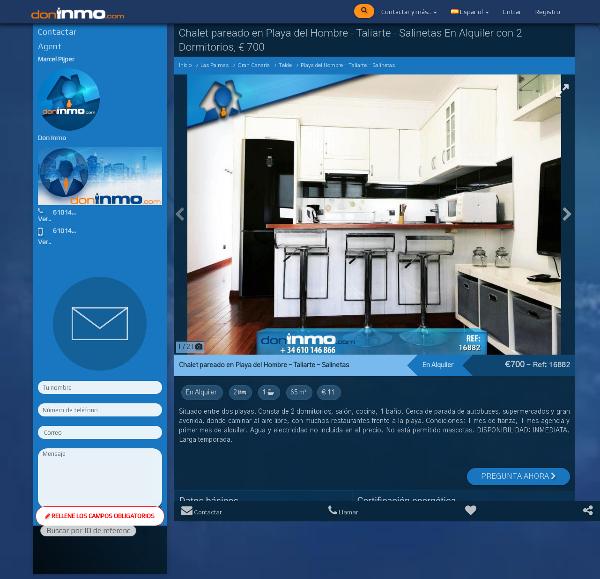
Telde (285, 65)
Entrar (512, 11)
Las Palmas (214, 65)
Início (185, 65)
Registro (547, 11)
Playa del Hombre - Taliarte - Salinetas (348, 65)
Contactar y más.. (409, 11)
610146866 (70, 212)
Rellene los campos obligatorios (99, 417)
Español (470, 11)
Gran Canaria (253, 65)
